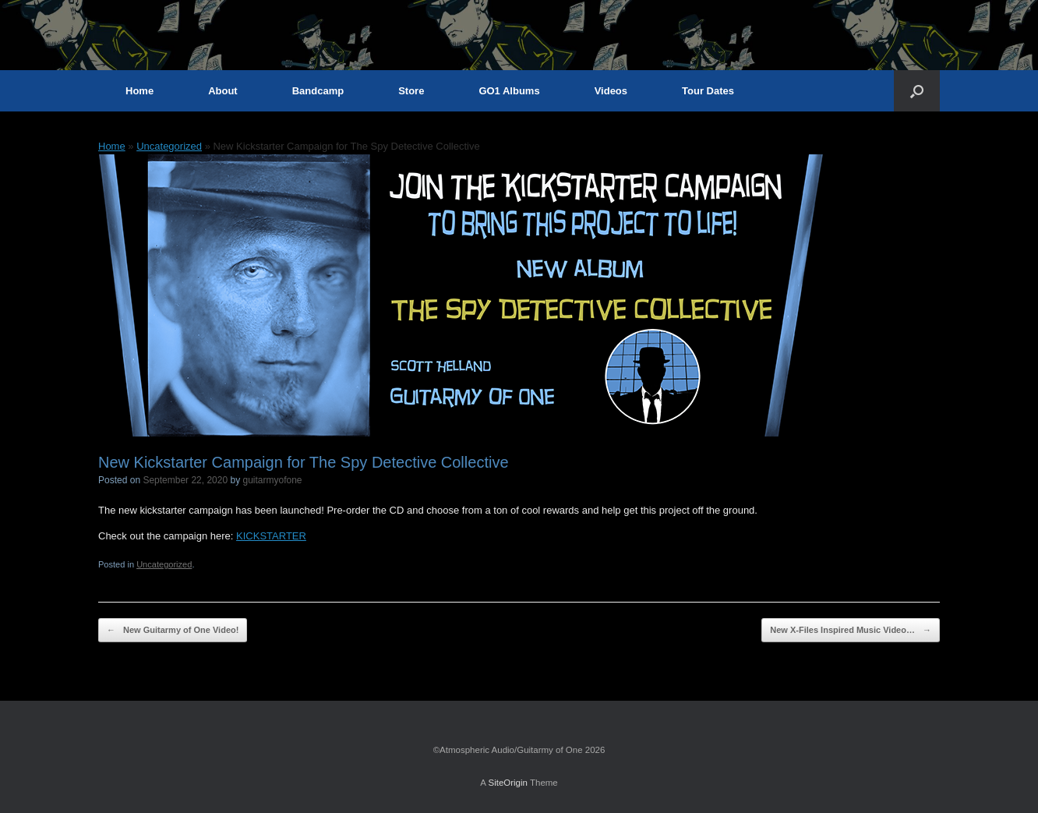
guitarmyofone (272, 480)
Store (411, 91)
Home (139, 91)
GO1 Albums (508, 91)
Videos (611, 91)
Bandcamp (318, 91)
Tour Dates (708, 91)
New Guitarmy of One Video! (172, 630)
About (223, 91)
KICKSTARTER (271, 536)
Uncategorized (169, 146)
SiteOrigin (508, 782)
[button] (917, 90)
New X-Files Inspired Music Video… (850, 630)
